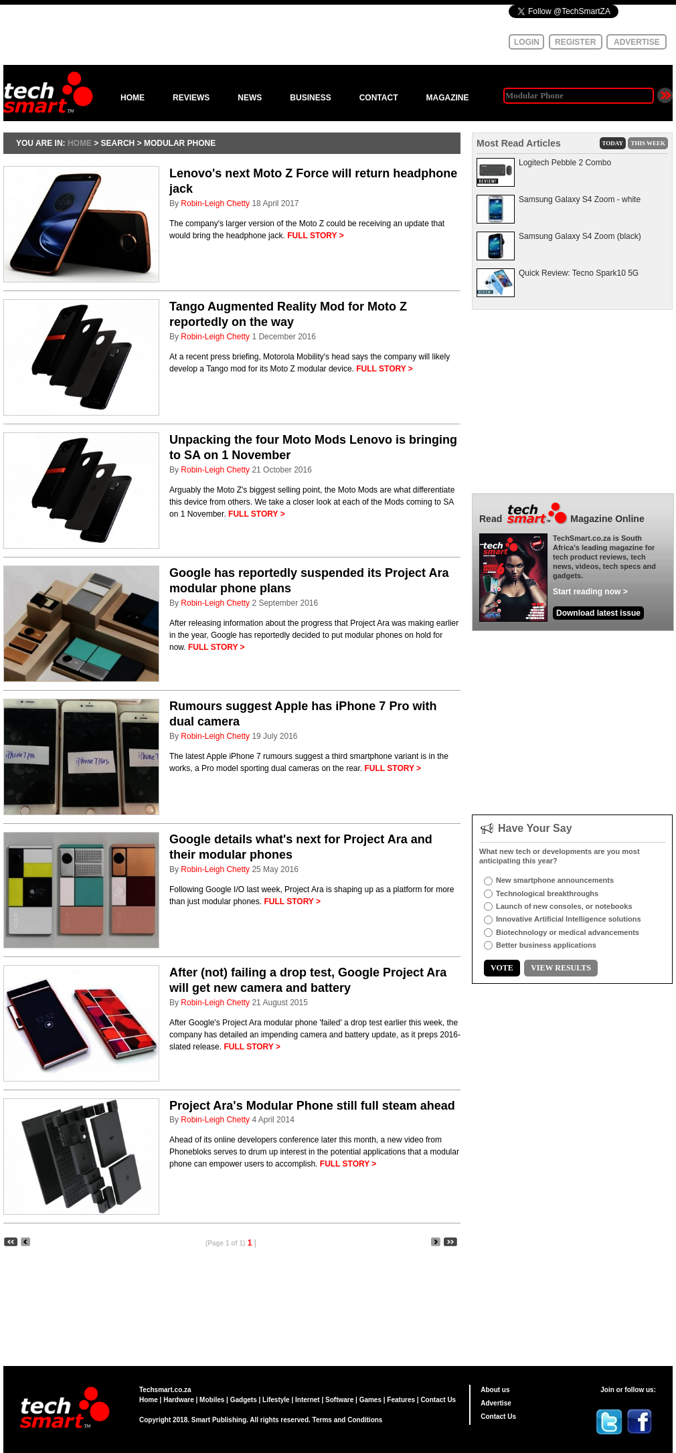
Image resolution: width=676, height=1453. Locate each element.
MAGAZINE (447, 97)
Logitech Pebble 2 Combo (565, 162)
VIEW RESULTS (561, 967)
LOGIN (526, 42)
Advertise (496, 1403)
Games (370, 1399)
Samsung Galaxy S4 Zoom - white (580, 199)
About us (495, 1389)
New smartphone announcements (555, 880)
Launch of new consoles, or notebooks (564, 906)
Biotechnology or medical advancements (567, 932)
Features (401, 1399)
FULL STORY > (315, 235)
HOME (132, 97)
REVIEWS (191, 97)
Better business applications (546, 945)
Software (339, 1399)
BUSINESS (310, 97)
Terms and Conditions (348, 1420)
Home (148, 1399)
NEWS (250, 97)
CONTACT (378, 97)
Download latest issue (598, 613)
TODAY (613, 143)
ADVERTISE (637, 42)
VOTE (502, 967)
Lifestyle (276, 1399)
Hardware (178, 1399)
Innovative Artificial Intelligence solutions (568, 919)
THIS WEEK (647, 143)
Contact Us (438, 1399)
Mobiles (211, 1399)
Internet (307, 1399)
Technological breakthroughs (547, 893)
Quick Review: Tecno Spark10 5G (579, 273)
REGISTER (575, 42)
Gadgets (243, 1399)
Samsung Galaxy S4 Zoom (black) (580, 236)
